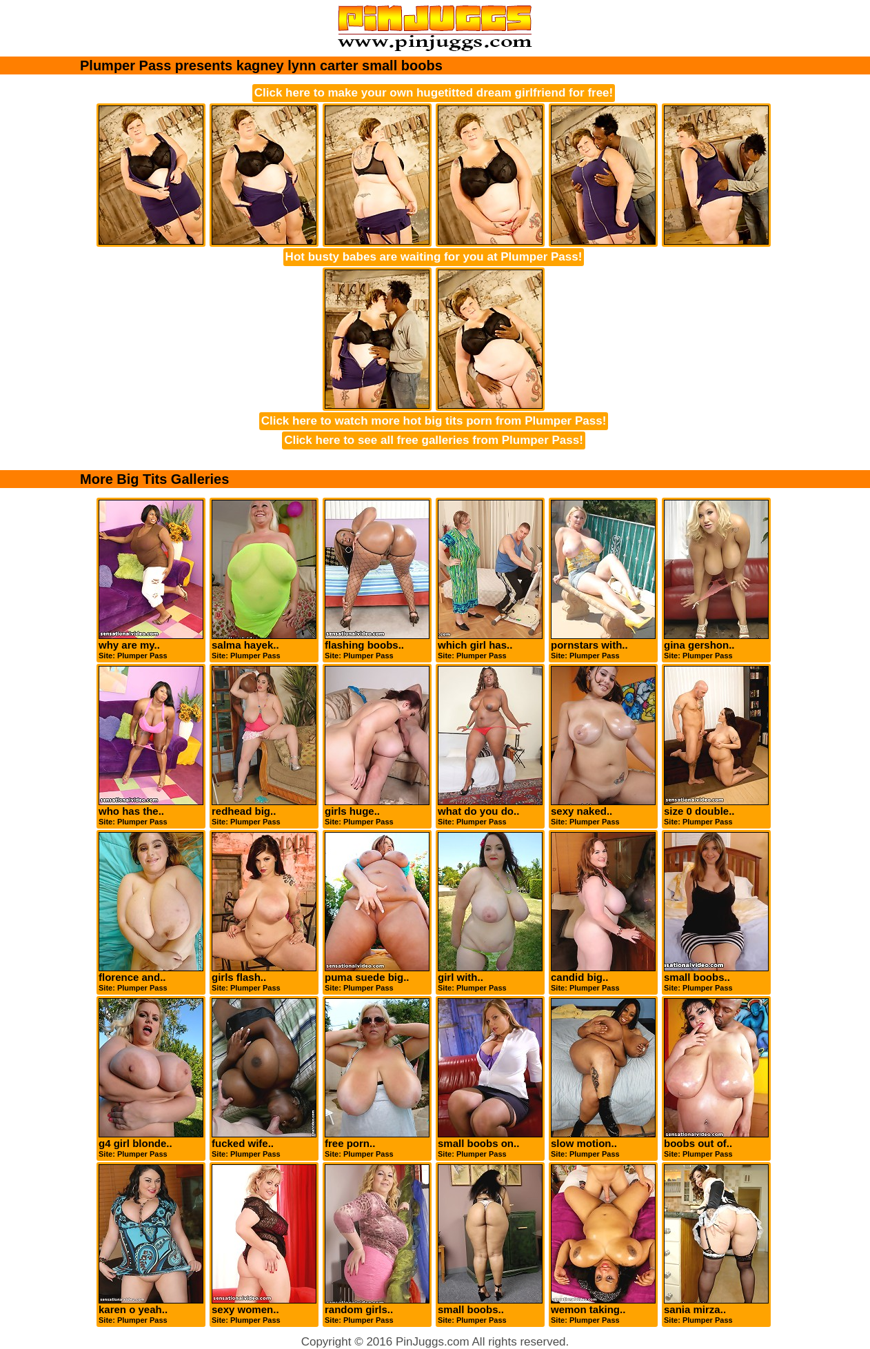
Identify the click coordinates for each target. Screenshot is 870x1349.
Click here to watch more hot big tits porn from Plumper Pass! (434, 420)
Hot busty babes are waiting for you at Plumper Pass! (434, 256)
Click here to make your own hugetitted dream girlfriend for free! (433, 92)
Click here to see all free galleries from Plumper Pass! (433, 440)
